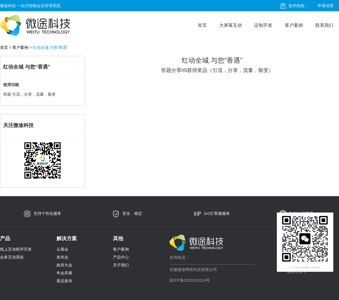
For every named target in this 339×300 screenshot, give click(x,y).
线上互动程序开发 (16, 249)
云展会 (62, 249)
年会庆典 (64, 273)
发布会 (62, 257)
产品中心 (121, 257)
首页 (202, 25)
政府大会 (64, 265)
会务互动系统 (12, 257)
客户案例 (294, 25)
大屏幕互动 (230, 25)
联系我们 (324, 25)
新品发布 (64, 281)
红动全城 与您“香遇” (50, 47)
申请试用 (325, 5)
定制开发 (263, 25)
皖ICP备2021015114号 (189, 280)
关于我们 (121, 265)
